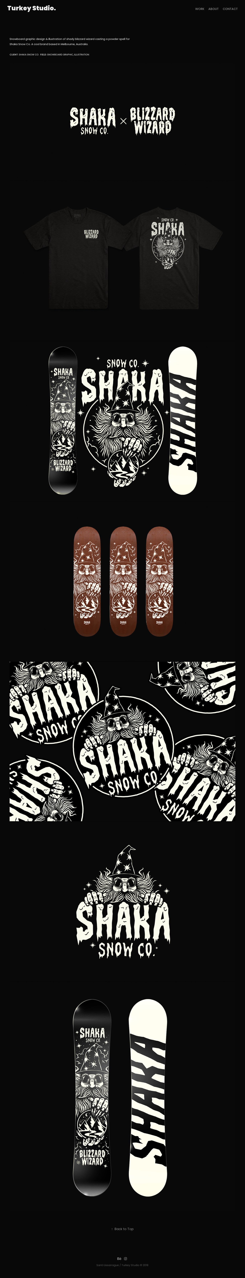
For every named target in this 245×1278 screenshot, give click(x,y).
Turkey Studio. (31, 8)
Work (199, 9)
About (213, 9)
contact (230, 9)
